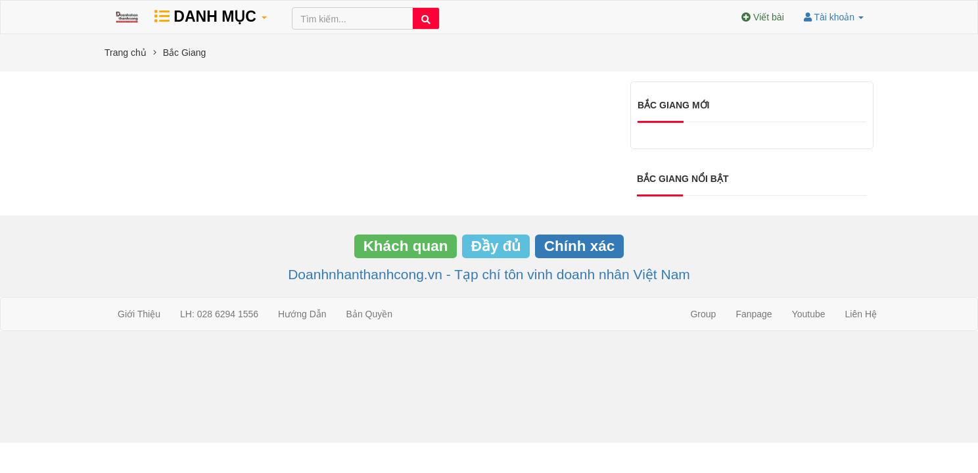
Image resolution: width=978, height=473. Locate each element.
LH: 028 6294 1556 (219, 314)
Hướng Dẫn (302, 314)
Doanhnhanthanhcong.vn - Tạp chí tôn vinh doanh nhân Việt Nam (489, 274)
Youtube (809, 314)
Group (703, 314)
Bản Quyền (369, 314)
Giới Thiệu (139, 314)
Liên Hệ (861, 314)
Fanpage (753, 314)
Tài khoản (834, 17)
